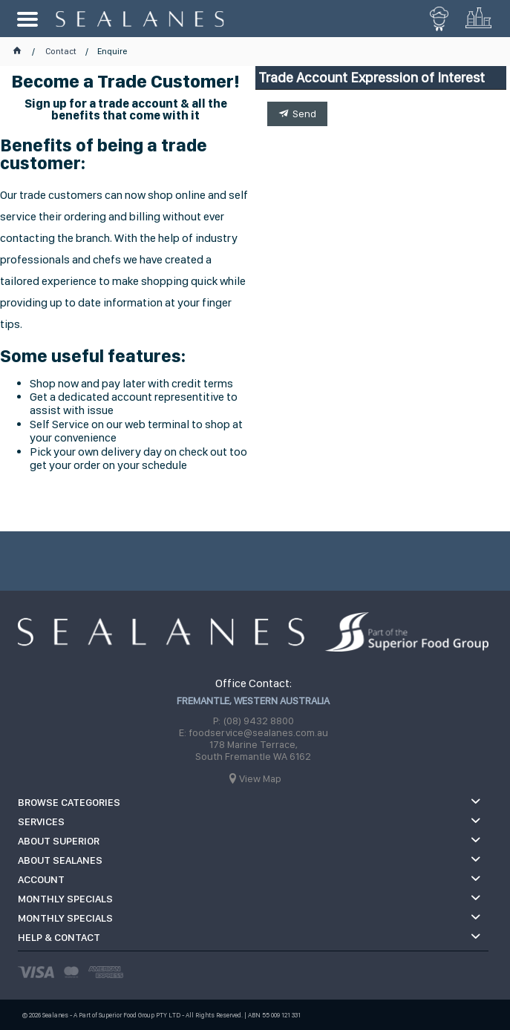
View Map (260, 778)
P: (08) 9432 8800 (253, 720)
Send (304, 113)
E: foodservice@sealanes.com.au (253, 732)
